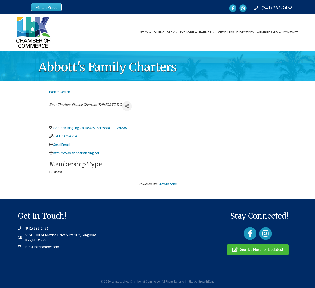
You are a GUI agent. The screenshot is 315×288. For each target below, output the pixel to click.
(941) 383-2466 (277, 7)
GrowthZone (167, 184)
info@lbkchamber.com (42, 246)
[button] (258, 249)
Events (205, 32)
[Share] (127, 106)
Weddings (225, 32)
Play (171, 32)
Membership (267, 32)
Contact (290, 32)
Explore (187, 32)
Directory (245, 32)
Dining (158, 32)
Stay (144, 32)
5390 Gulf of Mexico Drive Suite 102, (53, 235)
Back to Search (59, 92)
